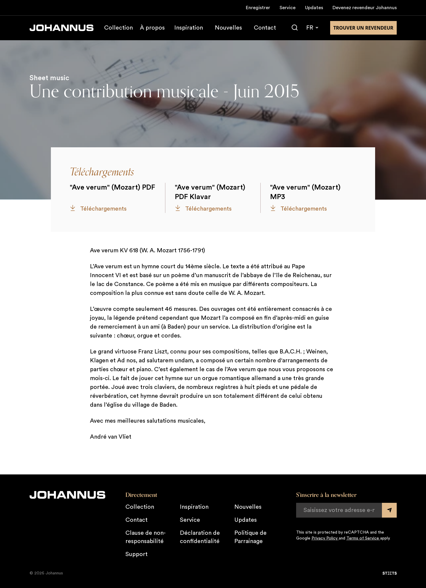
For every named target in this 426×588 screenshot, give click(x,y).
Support (136, 554)
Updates (314, 7)
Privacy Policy (325, 538)
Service (288, 7)
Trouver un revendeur (363, 28)
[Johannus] (61, 28)
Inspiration (188, 28)
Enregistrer (258, 7)
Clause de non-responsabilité (145, 537)
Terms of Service (363, 538)
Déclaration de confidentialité (200, 537)
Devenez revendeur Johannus (365, 7)
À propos (152, 28)
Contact (265, 28)
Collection (118, 28)
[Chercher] (295, 27)
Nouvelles (228, 28)
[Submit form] (389, 510)
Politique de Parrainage (250, 537)
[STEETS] (390, 573)
